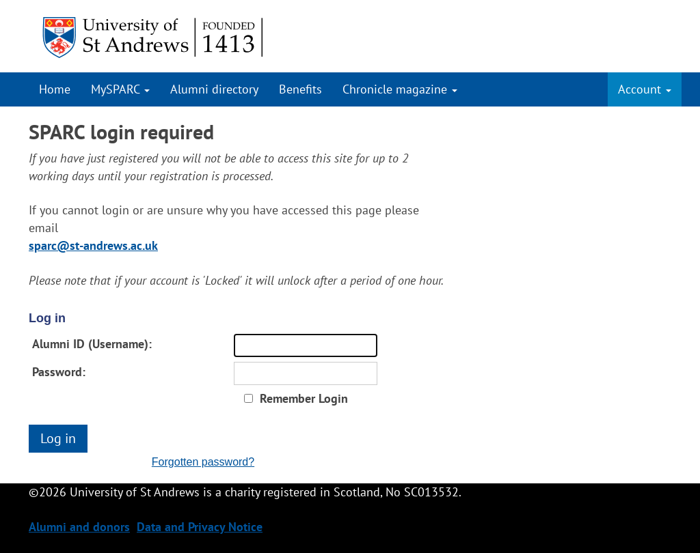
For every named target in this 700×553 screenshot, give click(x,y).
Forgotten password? (203, 462)
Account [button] (644, 89)
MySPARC (120, 89)
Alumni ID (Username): (92, 344)
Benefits (300, 89)
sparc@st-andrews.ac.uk (93, 245)
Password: (58, 372)
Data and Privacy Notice (199, 527)
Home (54, 89)
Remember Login (304, 398)
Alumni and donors (79, 527)
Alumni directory (214, 89)
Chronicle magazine (399, 89)
